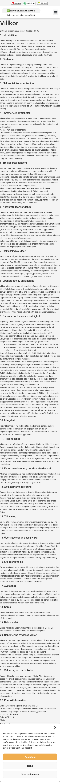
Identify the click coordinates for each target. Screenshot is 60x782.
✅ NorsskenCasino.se (21, 10)
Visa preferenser (30, 774)
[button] (55, 727)
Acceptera (30, 757)
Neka (30, 765)
